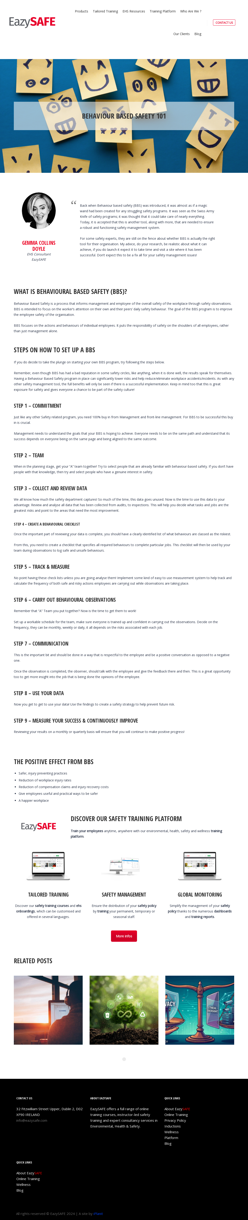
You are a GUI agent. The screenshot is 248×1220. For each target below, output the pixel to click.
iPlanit (98, 1213)
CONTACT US (224, 23)
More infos (124, 936)
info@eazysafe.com (31, 1120)
